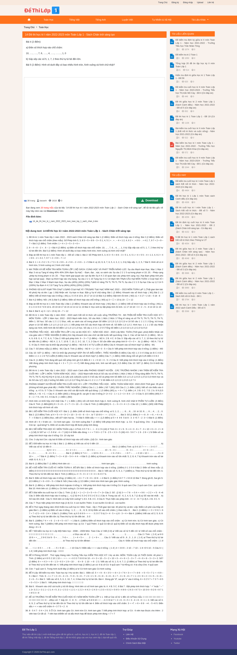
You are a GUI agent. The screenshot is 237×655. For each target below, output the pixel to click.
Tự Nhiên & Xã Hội (161, 19)
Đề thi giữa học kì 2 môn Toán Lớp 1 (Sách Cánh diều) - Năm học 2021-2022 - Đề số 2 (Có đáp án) (195, 281)
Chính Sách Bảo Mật (136, 643)
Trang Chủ (163, 2)
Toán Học (48, 19)
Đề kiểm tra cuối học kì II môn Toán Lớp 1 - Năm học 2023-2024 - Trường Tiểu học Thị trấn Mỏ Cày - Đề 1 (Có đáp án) (195, 160)
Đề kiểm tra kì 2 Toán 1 (187, 54)
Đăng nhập (188, 2)
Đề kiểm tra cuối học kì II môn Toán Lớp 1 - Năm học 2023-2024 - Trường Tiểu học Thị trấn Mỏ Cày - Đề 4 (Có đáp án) (195, 90)
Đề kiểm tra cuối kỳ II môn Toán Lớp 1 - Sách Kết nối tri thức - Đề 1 (195, 294)
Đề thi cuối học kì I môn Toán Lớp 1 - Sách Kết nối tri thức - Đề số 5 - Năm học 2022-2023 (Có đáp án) (195, 210)
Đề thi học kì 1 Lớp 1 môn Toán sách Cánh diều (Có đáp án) (195, 197)
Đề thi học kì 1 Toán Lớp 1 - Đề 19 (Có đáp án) (195, 118)
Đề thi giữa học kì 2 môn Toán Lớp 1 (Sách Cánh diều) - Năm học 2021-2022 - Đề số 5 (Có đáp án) (195, 104)
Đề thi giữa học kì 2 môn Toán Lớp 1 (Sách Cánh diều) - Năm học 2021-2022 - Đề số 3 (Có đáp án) (195, 266)
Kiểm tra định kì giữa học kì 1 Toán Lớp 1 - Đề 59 (195, 76)
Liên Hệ (129, 634)
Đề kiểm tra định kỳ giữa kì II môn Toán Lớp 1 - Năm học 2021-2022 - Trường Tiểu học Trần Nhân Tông (195, 43)
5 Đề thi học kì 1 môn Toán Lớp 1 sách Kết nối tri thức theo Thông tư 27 (195, 238)
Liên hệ (210, 2)
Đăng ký (175, 2)
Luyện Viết (127, 19)
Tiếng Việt (74, 19)
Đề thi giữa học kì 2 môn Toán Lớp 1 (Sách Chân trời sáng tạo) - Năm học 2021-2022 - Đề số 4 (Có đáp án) (195, 252)
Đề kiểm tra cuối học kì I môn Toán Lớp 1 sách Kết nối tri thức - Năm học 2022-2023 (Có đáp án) (195, 184)
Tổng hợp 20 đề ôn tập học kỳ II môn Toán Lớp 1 (195, 65)
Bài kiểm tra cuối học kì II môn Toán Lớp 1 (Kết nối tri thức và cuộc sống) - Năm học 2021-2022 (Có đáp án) (195, 131)
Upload (200, 2)
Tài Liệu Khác (199, 19)
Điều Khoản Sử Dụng (136, 638)
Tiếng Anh (100, 19)
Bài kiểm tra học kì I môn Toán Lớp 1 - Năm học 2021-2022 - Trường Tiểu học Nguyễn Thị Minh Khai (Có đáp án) (195, 146)
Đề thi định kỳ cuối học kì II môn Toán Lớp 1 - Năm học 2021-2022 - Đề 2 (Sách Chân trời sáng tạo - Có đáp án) (195, 225)
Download (149, 200)
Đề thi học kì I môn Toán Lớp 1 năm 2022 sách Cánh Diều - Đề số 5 (195, 306)
